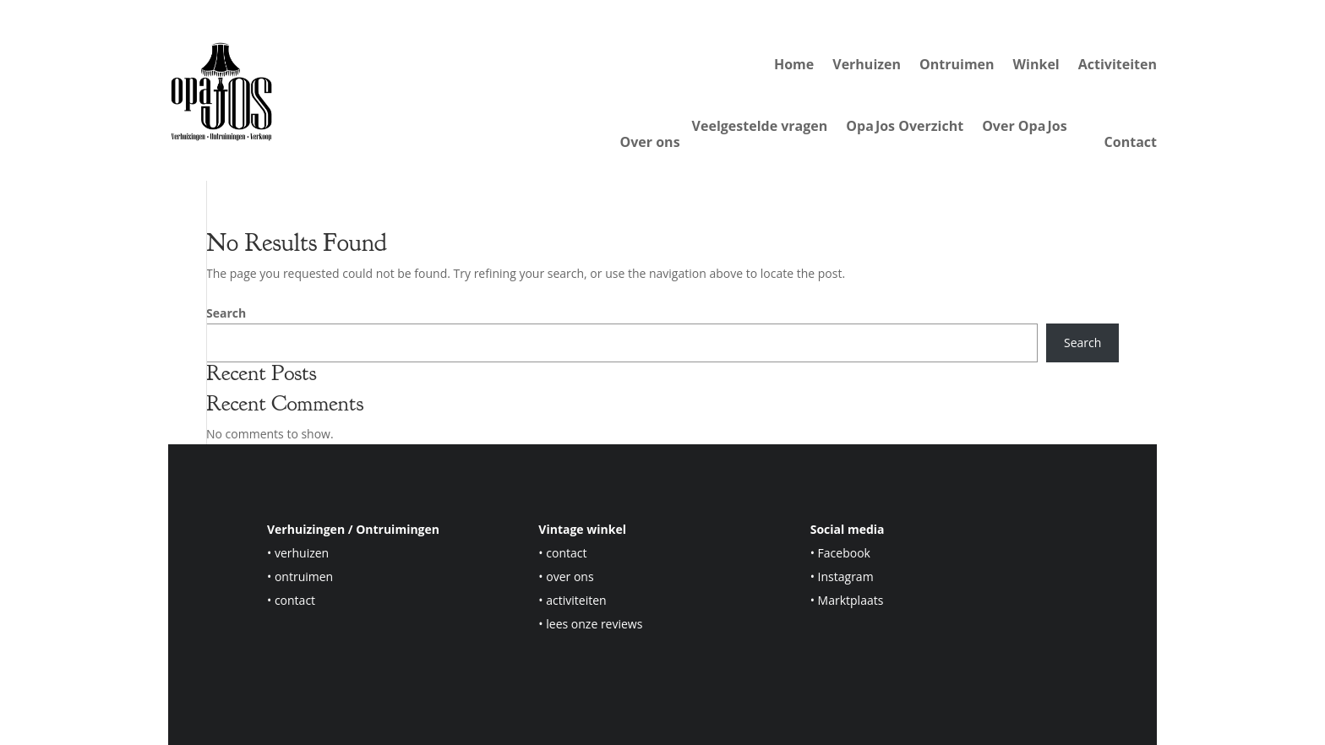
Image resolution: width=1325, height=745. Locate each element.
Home (794, 64)
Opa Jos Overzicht (904, 127)
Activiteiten (1117, 64)
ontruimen (304, 576)
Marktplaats (851, 600)
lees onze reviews (594, 624)
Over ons (650, 142)
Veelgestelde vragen (760, 127)
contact (295, 600)
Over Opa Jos (1024, 127)
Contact (1130, 142)
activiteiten (576, 600)
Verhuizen (866, 64)
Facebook (844, 553)
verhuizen (302, 553)
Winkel (1036, 64)
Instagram (846, 576)
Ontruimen (957, 64)
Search (226, 313)
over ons (569, 576)
